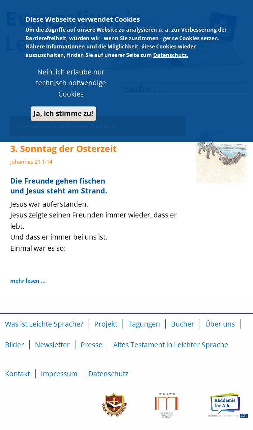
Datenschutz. (170, 39)
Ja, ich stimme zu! (63, 97)
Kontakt (17, 373)
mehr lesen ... (28, 280)
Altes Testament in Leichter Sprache (170, 344)
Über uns (220, 324)
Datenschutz (108, 373)
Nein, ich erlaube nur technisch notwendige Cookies (71, 66)
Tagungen (144, 324)
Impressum (59, 373)
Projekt (105, 324)
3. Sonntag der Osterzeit (63, 148)
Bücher (182, 324)
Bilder (14, 344)
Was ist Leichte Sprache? (44, 324)
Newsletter (52, 344)
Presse (91, 344)
